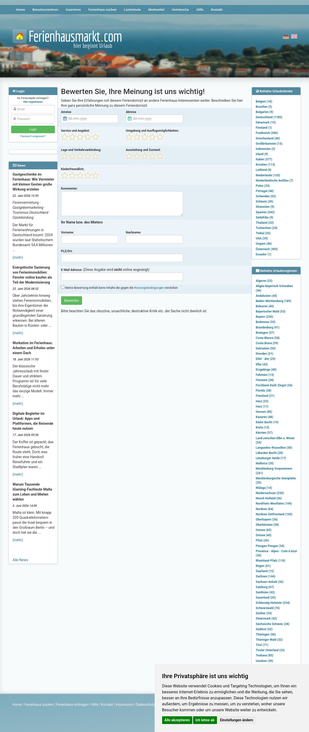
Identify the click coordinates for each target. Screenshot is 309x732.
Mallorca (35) (265, 463)
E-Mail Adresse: (72, 270)
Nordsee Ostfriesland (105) (274, 514)
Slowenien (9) (265, 207)
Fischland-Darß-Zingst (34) (274, 385)
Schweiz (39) (264, 201)
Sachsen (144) (265, 576)
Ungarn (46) (264, 243)
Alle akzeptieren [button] (177, 720)
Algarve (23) (264, 281)
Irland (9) (262, 154)
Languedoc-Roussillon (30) (274, 447)
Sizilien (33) (264, 613)
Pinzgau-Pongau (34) (270, 546)
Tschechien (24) (267, 228)
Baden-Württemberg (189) (273, 301)
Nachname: (133, 232)
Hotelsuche (180, 9)
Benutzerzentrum (45, 9)
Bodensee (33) (266, 322)
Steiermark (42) (266, 618)
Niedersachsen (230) (270, 493)
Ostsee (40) (264, 535)
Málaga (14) (264, 488)
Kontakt (217, 9)
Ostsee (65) (264, 530)
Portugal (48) (265, 191)
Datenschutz (145, 705)
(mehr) (18, 257)
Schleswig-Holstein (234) (273, 603)
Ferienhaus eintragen (72, 705)
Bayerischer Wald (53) (271, 311)
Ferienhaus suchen (102, 9)
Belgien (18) (264, 101)
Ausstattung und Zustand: (143, 150)
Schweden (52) (266, 196)
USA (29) (262, 238)
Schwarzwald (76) (268, 608)
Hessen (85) (264, 412)
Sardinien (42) (265, 592)
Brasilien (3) (264, 106)
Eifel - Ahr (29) (266, 359)
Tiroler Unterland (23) (270, 650)
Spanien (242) (265, 212)
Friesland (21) (265, 396)
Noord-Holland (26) (269, 498)
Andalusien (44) (266, 296)
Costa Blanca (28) (268, 338)
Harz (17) (262, 406)
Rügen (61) (263, 566)
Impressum (124, 705)
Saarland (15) (265, 571)
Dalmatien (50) (266, 348)
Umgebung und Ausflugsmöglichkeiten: (152, 130)
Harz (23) (262, 401)
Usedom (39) (264, 661)
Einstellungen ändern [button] (236, 720)
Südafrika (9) (264, 217)
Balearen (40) (265, 306)
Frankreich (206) (267, 133)
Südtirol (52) (264, 629)
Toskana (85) (265, 655)
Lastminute (132, 9)
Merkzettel (156, 9)
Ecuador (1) (263, 254)
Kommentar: (69, 188)
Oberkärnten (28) (267, 524)
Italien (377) (264, 159)
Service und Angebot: (75, 130)
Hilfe (199, 9)
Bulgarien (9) (264, 112)
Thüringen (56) (266, 634)
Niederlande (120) (268, 175)
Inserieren (73, 9)
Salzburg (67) (265, 587)
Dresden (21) (264, 353)
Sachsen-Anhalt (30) (270, 582)
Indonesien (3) (265, 149)
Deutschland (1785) (269, 117)
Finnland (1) (264, 127)
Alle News (20, 560)
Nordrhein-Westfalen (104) (274, 503)
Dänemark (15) (266, 122)
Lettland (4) (263, 170)
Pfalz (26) (262, 540)
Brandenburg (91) (268, 327)
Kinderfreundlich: (72, 169)
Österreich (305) (267, 249)
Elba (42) (262, 364)
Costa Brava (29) (267, 343)
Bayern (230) (264, 316)
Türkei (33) (263, 233)
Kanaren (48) (264, 417)
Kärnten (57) (264, 432)
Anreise (66, 112)
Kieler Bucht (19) (267, 422)
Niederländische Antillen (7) (274, 180)
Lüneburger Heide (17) (271, 458)
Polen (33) (263, 186)
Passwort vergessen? (32, 136)
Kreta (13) (262, 427)
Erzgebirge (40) (266, 369)
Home (20, 9)
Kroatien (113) (265, 164)
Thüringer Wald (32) (269, 639)
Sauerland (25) (266, 597)
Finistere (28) (265, 380)
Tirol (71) (262, 645)
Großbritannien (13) (269, 143)
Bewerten (71, 301)
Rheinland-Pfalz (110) (270, 560)
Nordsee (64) (265, 509)
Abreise (131, 112)
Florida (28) (263, 390)
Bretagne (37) (265, 332)
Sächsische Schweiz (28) (273, 624)
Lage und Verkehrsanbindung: (81, 150)
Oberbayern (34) (267, 519)
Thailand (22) (265, 222)
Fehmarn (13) (265, 375)
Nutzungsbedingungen (149, 288)
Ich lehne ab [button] (205, 720)
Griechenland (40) (268, 138)
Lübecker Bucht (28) (269, 453)
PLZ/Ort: (67, 251)
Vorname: (67, 232)
